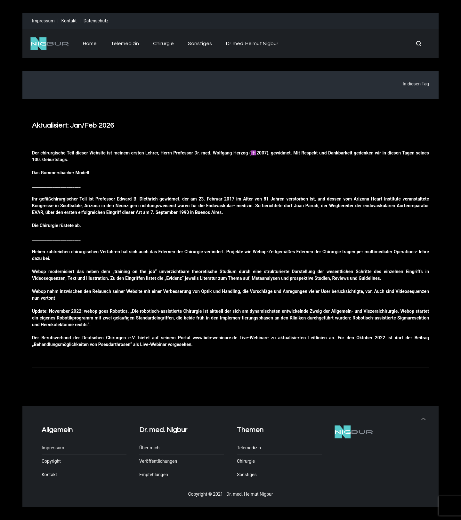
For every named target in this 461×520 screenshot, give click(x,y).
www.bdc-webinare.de (215, 337)
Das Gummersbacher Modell (60, 172)
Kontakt (69, 20)
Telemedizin (125, 43)
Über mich (149, 447)
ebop (261, 251)
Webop (39, 271)
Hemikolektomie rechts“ (65, 324)
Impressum (43, 20)
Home (90, 43)
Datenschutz (96, 20)
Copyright (51, 461)
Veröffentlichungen (158, 461)
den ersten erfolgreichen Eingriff (88, 212)
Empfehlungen (153, 474)
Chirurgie (163, 43)
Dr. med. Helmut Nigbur (252, 43)
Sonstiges (200, 43)
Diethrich (149, 198)
